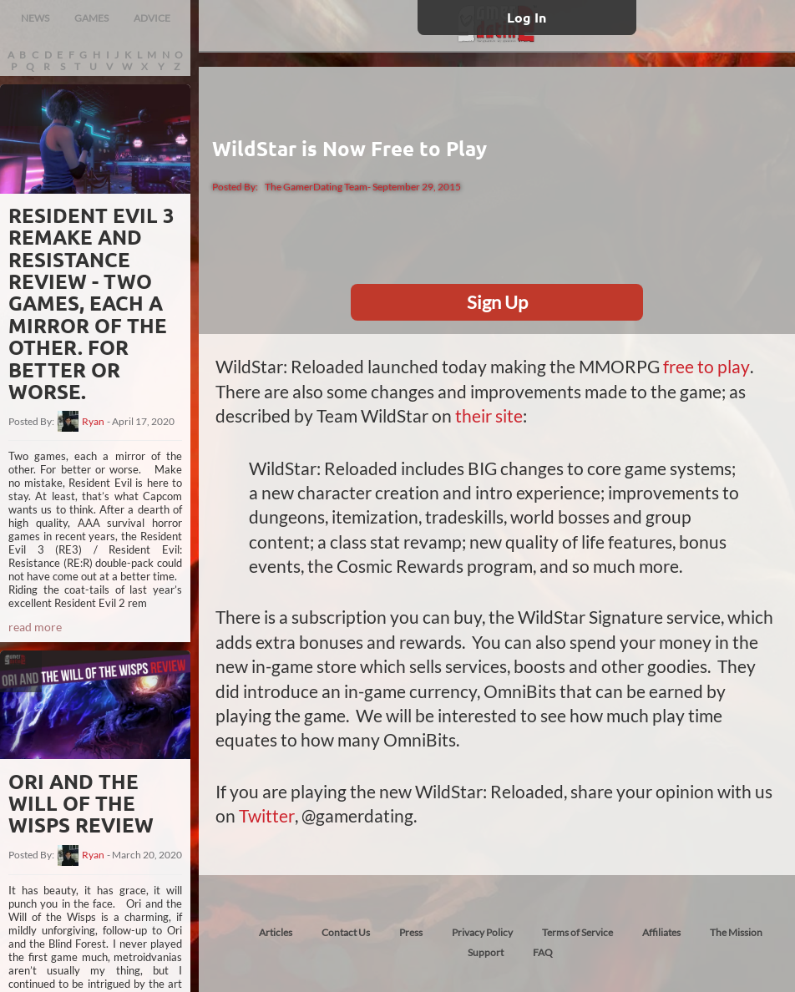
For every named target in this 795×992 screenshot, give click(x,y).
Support (486, 950)
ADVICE (152, 18)
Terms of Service (577, 930)
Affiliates (661, 930)
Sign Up (497, 302)
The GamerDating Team (316, 186)
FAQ (543, 950)
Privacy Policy (482, 930)
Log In (526, 17)
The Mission (736, 930)
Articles (275, 930)
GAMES (91, 18)
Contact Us (346, 930)
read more (35, 627)
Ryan (93, 422)
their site (489, 415)
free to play (706, 366)
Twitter (266, 814)
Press (411, 930)
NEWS (35, 18)
